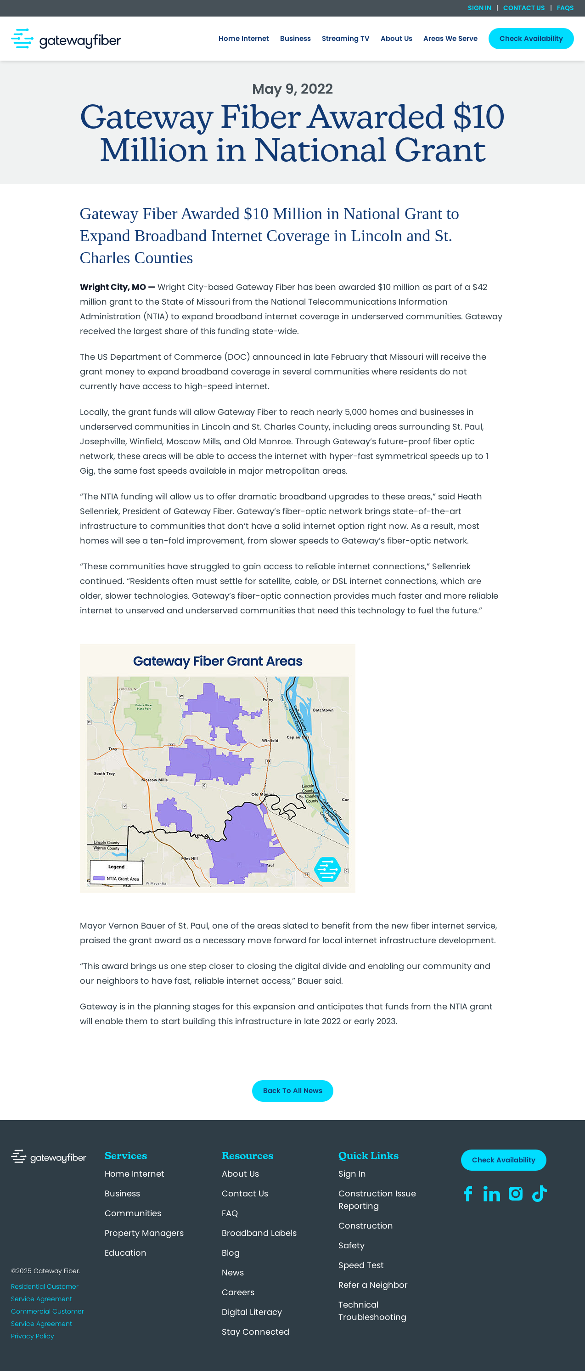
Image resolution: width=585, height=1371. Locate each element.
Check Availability (503, 1160)
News (233, 1272)
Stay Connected (255, 1331)
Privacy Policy (32, 1336)
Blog (231, 1252)
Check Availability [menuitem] (531, 38)
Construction (365, 1225)
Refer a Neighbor (373, 1285)
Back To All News (292, 1090)
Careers (238, 1292)
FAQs (565, 7)
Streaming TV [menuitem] (346, 38)
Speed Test (361, 1265)
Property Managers (144, 1233)
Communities (133, 1213)
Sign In (480, 7)
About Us (240, 1173)
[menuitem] (244, 39)
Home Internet (134, 1173)
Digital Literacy (252, 1312)
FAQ (230, 1213)
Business (122, 1193)
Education (125, 1252)
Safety (351, 1245)
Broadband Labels (259, 1233)
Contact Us (524, 7)
